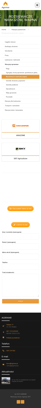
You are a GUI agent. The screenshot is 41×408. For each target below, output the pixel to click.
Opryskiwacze (10, 89)
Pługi (7, 69)
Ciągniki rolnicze (10, 42)
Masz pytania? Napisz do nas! (20, 209)
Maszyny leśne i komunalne (14, 110)
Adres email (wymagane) (20, 255)
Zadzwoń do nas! (20, 224)
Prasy (7, 55)
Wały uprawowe (11, 93)
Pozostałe (9, 97)
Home (4, 29)
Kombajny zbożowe (11, 46)
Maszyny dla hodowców (13, 101)
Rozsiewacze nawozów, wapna (16, 77)
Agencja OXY (26, 397)
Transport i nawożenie (12, 106)
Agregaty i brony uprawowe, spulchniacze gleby (21, 73)
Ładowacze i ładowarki (12, 60)
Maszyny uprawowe (18, 29)
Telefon (20, 265)
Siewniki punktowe (12, 85)
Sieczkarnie (8, 51)
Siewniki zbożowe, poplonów (15, 81)
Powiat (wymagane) (20, 245)
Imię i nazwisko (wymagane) (20, 235)
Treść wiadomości (20, 283)
